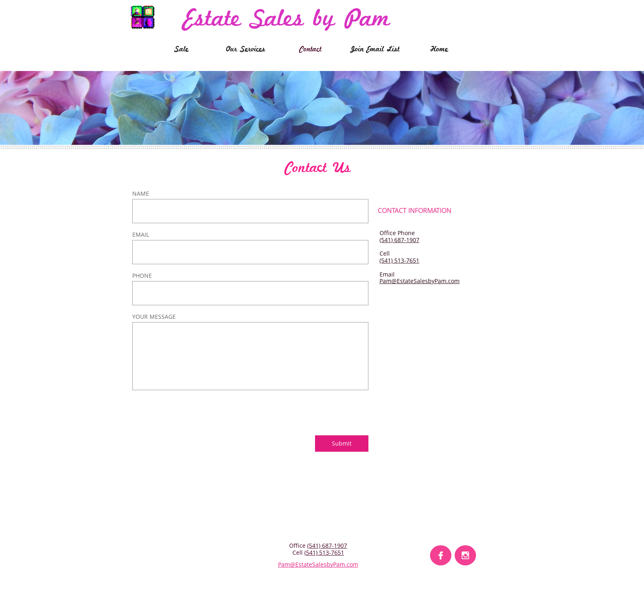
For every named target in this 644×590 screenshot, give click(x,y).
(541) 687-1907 (399, 240)
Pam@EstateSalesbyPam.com (420, 281)
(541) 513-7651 (399, 260)
